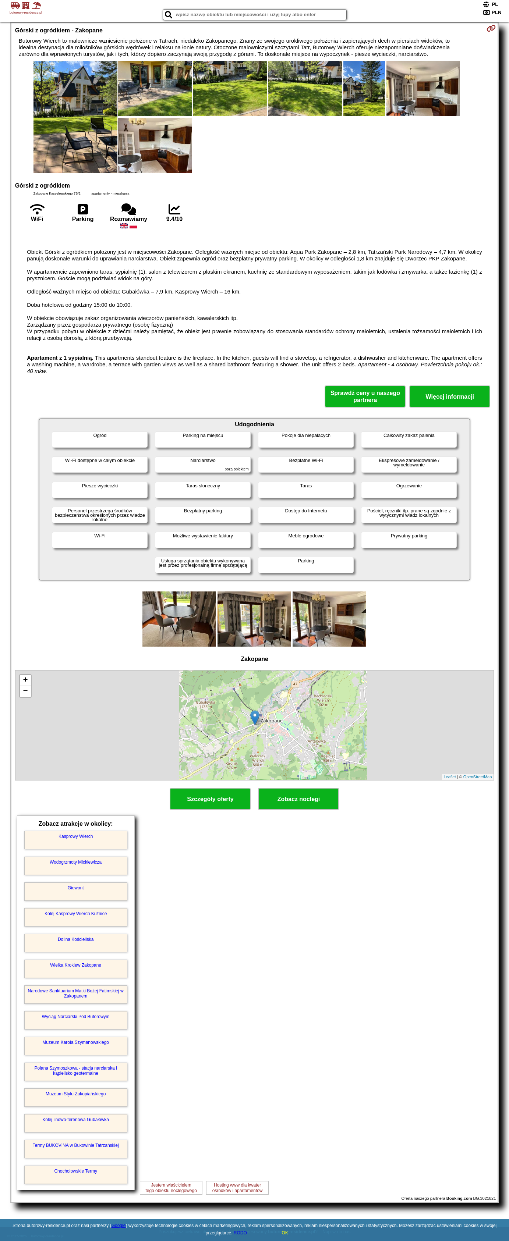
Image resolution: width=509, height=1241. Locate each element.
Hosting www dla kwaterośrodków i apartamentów (237, 1188)
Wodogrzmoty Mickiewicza (76, 862)
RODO (240, 1232)
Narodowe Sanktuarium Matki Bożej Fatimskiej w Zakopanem (76, 993)
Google (119, 1225)
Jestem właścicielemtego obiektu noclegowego (171, 1188)
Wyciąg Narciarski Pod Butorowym (76, 1016)
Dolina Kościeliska (75, 939)
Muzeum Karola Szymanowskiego (75, 1042)
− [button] (25, 691)
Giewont (76, 887)
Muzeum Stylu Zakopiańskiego (76, 1093)
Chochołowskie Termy (75, 1171)
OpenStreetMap (477, 777)
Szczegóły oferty (210, 799)
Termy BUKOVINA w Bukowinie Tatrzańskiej (76, 1145)
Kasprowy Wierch (76, 836)
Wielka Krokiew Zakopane (75, 965)
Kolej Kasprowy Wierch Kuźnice (76, 913)
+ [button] (25, 680)
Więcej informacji (450, 397)
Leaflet (450, 777)
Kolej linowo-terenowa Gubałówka (75, 1119)
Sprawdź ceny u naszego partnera (365, 396)
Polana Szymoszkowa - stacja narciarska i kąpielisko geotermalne (76, 1071)
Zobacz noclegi (299, 799)
